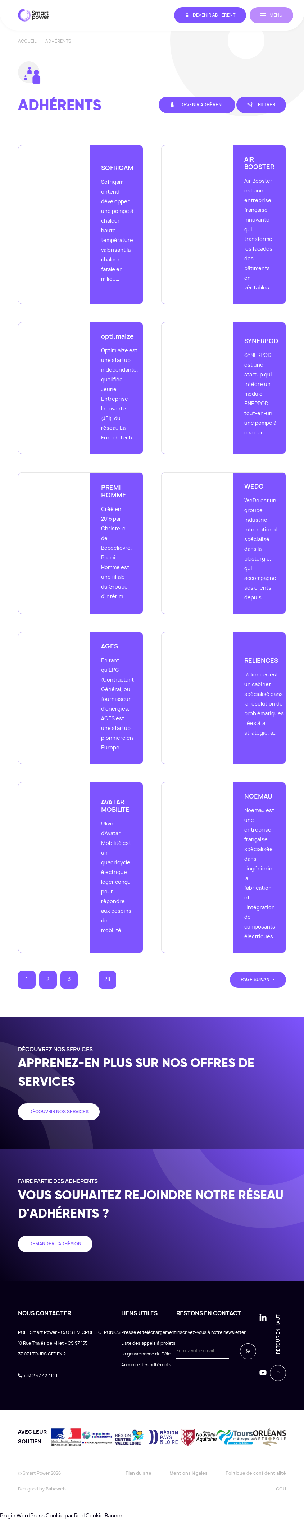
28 (107, 979)
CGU (281, 1489)
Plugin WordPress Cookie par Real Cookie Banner (61, 1515)
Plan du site (138, 1473)
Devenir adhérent (210, 15)
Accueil (27, 41)
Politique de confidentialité (256, 1473)
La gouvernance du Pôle (146, 1354)
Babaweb (56, 1489)
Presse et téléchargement (148, 1332)
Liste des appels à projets (148, 1343)
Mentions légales (188, 1473)
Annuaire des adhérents (146, 1365)
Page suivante (258, 979)
